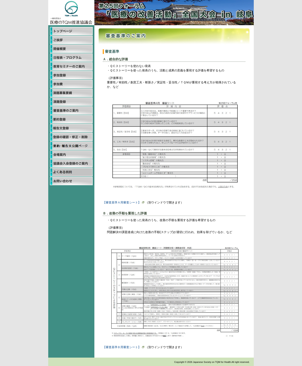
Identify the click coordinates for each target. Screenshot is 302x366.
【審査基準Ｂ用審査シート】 (123, 347)
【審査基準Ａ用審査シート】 (123, 202)
